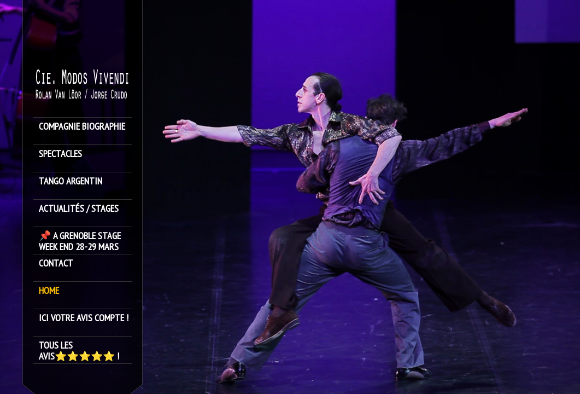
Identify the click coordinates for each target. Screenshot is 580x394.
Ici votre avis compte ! (83, 318)
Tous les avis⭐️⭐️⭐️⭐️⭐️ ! (79, 351)
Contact (56, 263)
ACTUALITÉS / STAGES (79, 209)
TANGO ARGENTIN (70, 181)
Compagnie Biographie (82, 126)
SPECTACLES (60, 154)
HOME (49, 291)
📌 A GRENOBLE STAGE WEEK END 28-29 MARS (80, 241)
